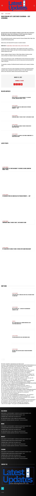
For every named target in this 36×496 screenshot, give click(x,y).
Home (2, 13)
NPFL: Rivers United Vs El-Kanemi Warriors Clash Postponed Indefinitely (21, 323)
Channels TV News (19, 80)
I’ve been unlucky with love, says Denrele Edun (21, 337)
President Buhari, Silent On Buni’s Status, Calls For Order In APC (17, 45)
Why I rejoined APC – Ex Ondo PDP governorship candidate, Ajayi (21, 309)
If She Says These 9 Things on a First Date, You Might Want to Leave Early (23, 295)
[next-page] (4, 359)
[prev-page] (2, 359)
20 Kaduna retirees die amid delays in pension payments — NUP (21, 107)
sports (13, 321)
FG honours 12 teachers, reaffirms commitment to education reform (22, 136)
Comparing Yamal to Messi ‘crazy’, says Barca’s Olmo (23, 117)
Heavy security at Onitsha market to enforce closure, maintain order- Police (21, 98)
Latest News (7, 13)
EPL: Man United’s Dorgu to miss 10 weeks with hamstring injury (21, 126)
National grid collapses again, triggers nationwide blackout (22, 351)
